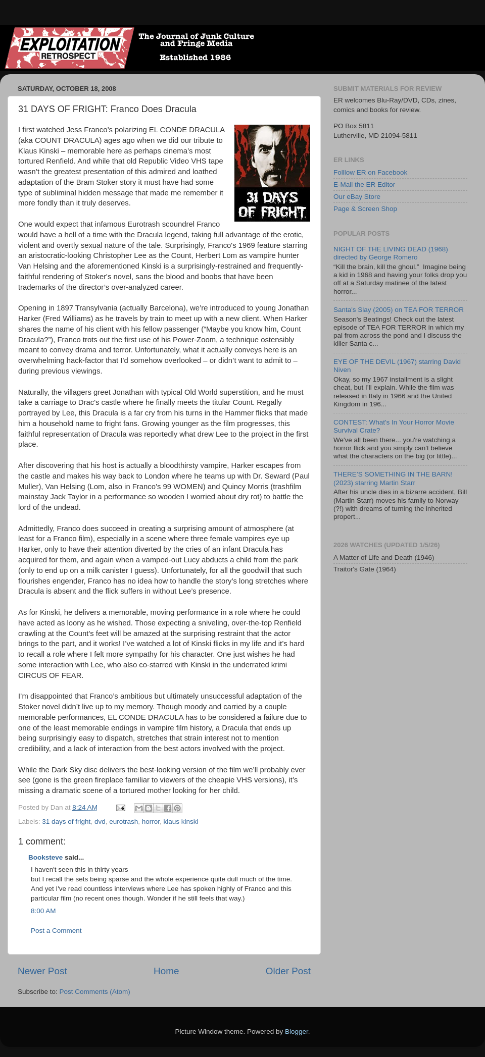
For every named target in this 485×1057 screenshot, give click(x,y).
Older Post (288, 971)
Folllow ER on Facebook (370, 172)
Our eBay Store (356, 196)
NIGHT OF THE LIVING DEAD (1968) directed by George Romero (390, 253)
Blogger (296, 1031)
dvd (100, 821)
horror (151, 821)
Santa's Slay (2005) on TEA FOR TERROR (398, 309)
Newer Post (42, 971)
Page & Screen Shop (365, 209)
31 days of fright (66, 821)
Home (166, 971)
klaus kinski (181, 821)
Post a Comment (56, 930)
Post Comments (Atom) (95, 991)
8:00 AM (43, 911)
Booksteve (45, 857)
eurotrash (123, 821)
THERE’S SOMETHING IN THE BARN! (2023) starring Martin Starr (393, 478)
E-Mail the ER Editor (364, 184)
